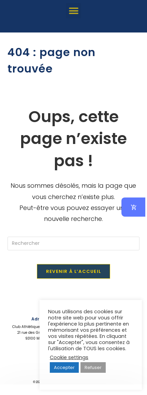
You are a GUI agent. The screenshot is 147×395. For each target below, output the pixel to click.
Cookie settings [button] (69, 357)
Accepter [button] (64, 367)
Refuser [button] (93, 367)
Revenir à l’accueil (73, 271)
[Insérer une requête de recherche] (74, 243)
